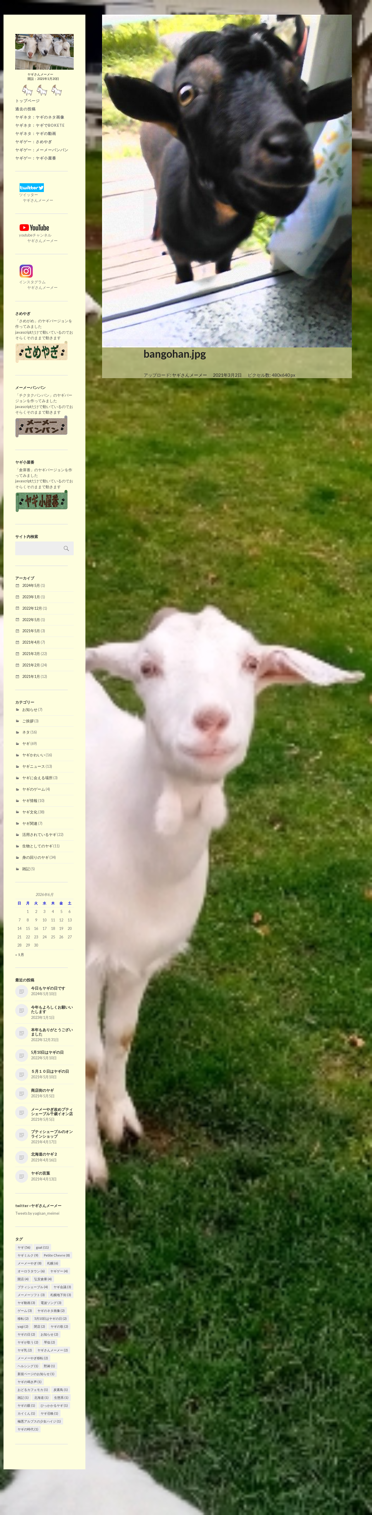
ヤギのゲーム (33, 789)
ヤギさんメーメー (189, 375)
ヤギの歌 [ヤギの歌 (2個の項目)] (59, 1326)
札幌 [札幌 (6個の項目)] (52, 1263)
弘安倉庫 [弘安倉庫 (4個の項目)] (43, 1279)
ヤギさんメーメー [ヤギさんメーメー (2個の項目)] (52, 1350)
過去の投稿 (25, 109)
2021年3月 (31, 653)
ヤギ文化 (29, 812)
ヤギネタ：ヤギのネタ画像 (39, 117)
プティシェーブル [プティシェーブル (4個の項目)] (33, 1287)
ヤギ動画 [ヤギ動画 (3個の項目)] (26, 1303)
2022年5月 (31, 619)
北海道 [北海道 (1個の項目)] (41, 1397)
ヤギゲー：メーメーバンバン (41, 150)
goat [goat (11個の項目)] (42, 1247)
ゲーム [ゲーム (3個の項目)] (25, 1310)
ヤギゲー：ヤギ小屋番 (35, 158)
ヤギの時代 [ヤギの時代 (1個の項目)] (28, 1429)
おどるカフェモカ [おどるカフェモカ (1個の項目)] (33, 1389)
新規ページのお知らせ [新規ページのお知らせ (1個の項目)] (36, 1374)
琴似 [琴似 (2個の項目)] (49, 1342)
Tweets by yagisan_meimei (37, 1213)
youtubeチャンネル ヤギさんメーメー (36, 235)
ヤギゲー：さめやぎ (33, 141)
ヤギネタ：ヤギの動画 (35, 133)
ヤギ (26, 743)
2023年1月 (31, 596)
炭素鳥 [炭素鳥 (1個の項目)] (61, 1389)
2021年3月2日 (227, 375)
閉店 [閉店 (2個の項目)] (39, 1326)
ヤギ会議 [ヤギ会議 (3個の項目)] (62, 1287)
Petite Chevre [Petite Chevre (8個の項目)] (57, 1255)
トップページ (27, 100)
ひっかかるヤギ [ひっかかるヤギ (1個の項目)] (54, 1405)
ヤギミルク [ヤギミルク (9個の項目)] (28, 1255)
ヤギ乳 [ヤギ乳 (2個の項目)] (25, 1350)
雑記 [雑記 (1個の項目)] (23, 1397)
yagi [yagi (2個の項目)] (23, 1326)
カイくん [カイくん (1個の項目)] (26, 1413)
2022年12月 (32, 608)
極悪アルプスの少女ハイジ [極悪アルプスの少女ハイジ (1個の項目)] (39, 1421)
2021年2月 (31, 665)
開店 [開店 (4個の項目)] (23, 1279)
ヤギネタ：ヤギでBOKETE (40, 125)
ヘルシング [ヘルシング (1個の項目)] (28, 1366)
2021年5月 (31, 630)
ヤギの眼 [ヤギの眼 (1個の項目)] (26, 1405)
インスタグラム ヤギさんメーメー (36, 282)
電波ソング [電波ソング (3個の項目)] (51, 1303)
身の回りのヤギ (35, 857)
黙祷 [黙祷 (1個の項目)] (49, 1366)
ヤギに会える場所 (37, 777)
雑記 (26, 868)
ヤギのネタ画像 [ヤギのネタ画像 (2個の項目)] (51, 1310)
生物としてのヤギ (37, 846)
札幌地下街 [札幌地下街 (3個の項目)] (60, 1295)
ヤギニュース (33, 766)
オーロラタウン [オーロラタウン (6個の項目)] (31, 1271)
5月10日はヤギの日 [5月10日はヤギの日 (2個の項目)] (50, 1318)
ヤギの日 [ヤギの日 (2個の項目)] (26, 1334)
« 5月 (19, 955)
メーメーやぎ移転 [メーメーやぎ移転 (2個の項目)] (33, 1358)
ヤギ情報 (29, 800)
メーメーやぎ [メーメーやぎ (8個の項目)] (30, 1263)
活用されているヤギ (39, 834)
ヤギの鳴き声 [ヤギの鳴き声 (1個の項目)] (30, 1382)
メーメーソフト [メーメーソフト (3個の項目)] (31, 1295)
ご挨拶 (28, 721)
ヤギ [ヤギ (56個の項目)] (24, 1247)
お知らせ (29, 709)
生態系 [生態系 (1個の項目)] (61, 1397)
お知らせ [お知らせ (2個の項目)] (49, 1334)
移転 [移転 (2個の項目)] (23, 1318)
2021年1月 (31, 676)
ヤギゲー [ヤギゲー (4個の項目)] (59, 1271)
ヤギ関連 (29, 823)
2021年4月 (31, 642)
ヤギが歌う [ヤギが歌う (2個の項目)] (28, 1342)
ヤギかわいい (33, 755)
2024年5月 (31, 585)
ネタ (26, 732)
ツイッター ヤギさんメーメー (34, 195)
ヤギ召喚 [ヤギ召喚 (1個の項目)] (49, 1413)
